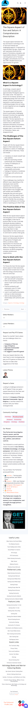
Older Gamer (14, 561)
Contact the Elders (14, 654)
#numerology (17, 419)
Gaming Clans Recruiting (14, 610)
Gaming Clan (14, 613)
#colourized (18, 417)
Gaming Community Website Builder (14, 599)
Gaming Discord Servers (14, 590)
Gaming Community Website (14, 596)
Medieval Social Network (14, 567)
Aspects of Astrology (13, 303)
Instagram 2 (18, 485)
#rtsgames (7, 422)
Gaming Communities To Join (14, 605)
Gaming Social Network (14, 576)
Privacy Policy (14, 648)
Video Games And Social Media (14, 541)
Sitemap (14, 657)
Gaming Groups (14, 584)
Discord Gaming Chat (14, 660)
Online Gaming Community (14, 558)
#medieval (9, 419)
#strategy (14, 422)
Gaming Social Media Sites (14, 578)
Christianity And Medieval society (14, 628)
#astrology (8, 416)
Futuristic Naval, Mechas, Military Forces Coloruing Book (14, 680)
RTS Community (14, 555)
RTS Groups (14, 552)
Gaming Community (14, 593)
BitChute (9, 490)
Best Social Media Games (14, 631)
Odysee (8, 489)
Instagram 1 (10, 485)
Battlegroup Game (14, 639)
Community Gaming (14, 622)
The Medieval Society (14, 544)
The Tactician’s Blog (14, 645)
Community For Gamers (14, 625)
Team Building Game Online (14, 547)
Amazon (9, 481)
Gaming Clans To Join (14, 608)
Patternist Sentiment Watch (14, 662)
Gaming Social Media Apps (14, 581)
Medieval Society (14, 564)
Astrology (21, 303)
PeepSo (16, 694)
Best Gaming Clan (14, 636)
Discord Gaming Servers (14, 619)
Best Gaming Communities (14, 633)
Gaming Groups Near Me (14, 587)
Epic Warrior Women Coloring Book (14, 671)
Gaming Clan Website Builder (14, 616)
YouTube (9, 475)
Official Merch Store (12, 492)
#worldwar (21, 422)
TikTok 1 (8, 487)
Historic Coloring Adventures (14, 674)
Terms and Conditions (14, 651)
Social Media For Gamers (14, 549)
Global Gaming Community (14, 573)
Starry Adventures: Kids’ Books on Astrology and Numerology (14, 685)
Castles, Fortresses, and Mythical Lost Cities (14, 677)
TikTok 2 (14, 487)
